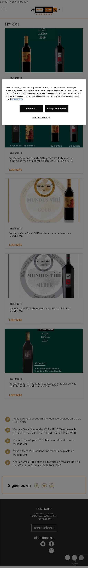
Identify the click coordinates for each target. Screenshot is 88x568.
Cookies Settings (41, 117)
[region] (44, 102)
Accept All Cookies (57, 108)
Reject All (31, 108)
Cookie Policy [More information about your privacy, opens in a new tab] (16, 99)
